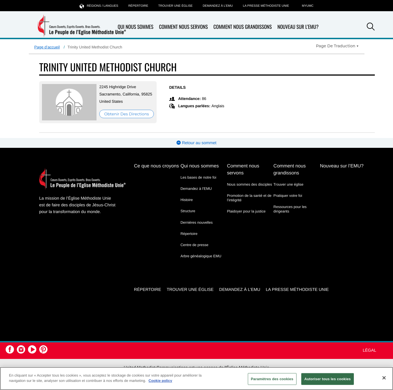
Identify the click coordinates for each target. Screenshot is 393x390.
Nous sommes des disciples (249, 184)
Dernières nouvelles (196, 222)
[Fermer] (384, 378)
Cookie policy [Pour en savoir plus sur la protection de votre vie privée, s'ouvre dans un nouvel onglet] (160, 381)
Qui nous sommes (135, 27)
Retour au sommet (196, 143)
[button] (371, 27)
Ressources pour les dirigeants (290, 209)
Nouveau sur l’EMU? (298, 27)
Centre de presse (194, 245)
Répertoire (138, 6)
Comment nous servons (183, 27)
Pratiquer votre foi (288, 195)
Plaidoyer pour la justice (246, 211)
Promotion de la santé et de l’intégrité (249, 197)
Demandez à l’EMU (218, 6)
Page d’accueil (47, 47)
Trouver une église (175, 6)
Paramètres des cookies (272, 379)
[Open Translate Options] (337, 45)
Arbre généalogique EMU (200, 256)
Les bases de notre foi (198, 177)
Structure (187, 211)
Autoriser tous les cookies (327, 379)
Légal (369, 350)
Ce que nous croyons (156, 166)
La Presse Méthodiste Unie (266, 6)
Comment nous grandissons (243, 27)
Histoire (186, 200)
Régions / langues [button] (98, 5)
